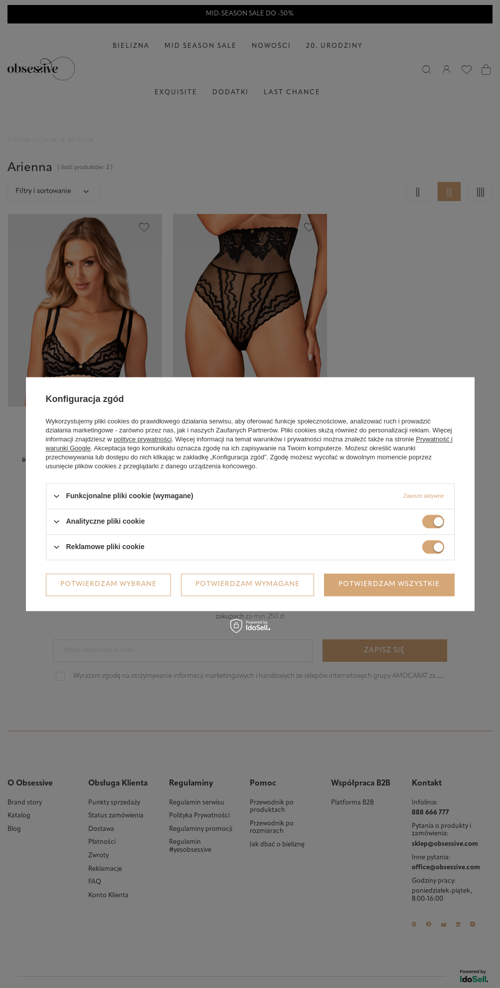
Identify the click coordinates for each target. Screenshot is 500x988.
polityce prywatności (142, 439)
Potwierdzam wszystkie (389, 584)
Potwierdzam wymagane (247, 584)
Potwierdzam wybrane (108, 584)
